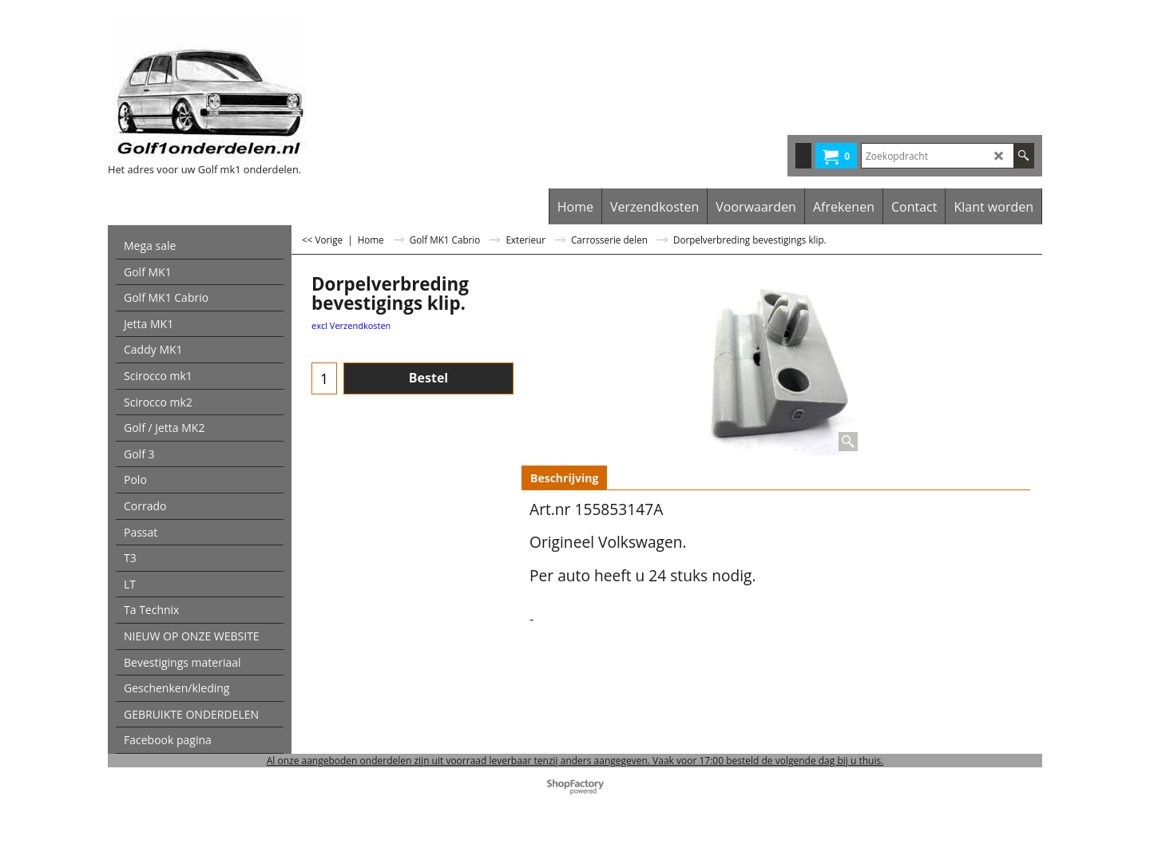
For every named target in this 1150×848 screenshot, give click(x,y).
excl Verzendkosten (351, 325)
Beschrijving (564, 477)
